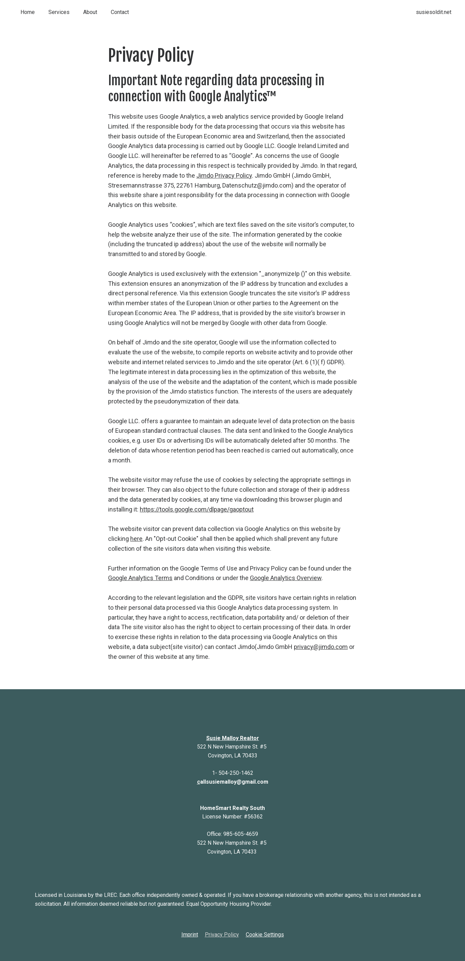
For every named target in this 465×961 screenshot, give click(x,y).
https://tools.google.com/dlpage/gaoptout (197, 509)
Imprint (189, 934)
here (136, 538)
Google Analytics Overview (285, 577)
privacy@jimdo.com (321, 646)
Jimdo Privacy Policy (224, 175)
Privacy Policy (222, 934)
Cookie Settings (265, 934)
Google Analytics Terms (140, 577)
